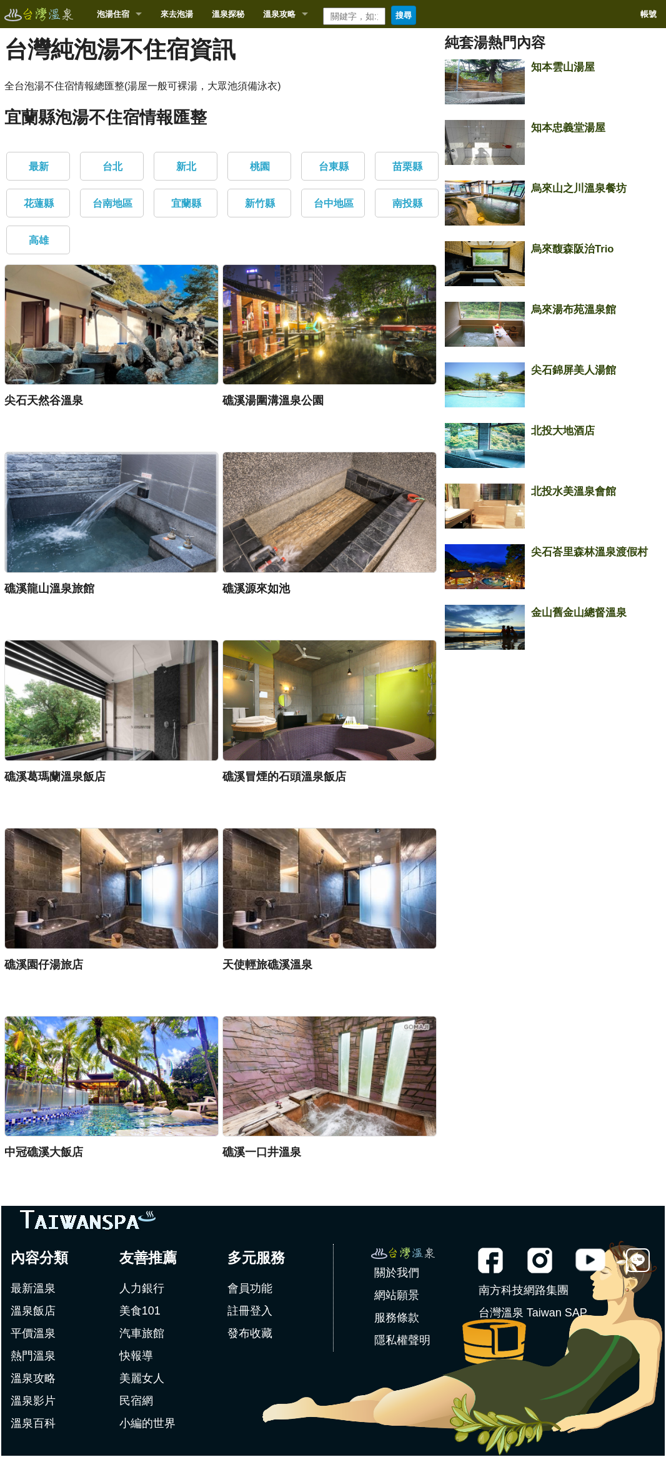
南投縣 (407, 203)
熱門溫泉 (33, 1356)
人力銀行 (141, 1288)
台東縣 (334, 166)
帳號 (648, 14)
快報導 (136, 1356)
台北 (112, 166)
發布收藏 (249, 1333)
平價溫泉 (33, 1333)
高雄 (39, 240)
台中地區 (334, 203)
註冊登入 (249, 1311)
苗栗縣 (407, 166)
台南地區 (112, 203)
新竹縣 (260, 203)
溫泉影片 (33, 1401)
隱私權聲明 (402, 1340)
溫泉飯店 (33, 1311)
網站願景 (396, 1295)
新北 (186, 166)
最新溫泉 (33, 1288)
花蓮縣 (39, 203)
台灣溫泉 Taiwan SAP (533, 1312)
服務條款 (396, 1317)
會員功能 (249, 1288)
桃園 (260, 166)
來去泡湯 (177, 14)
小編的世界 (147, 1423)
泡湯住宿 (113, 14)
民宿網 (136, 1401)
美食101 (140, 1311)
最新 (39, 166)
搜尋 (403, 15)
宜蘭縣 (186, 203)
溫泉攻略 (279, 14)
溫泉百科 (33, 1423)
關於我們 (396, 1272)
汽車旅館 (141, 1333)
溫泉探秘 (228, 14)
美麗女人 (141, 1378)
